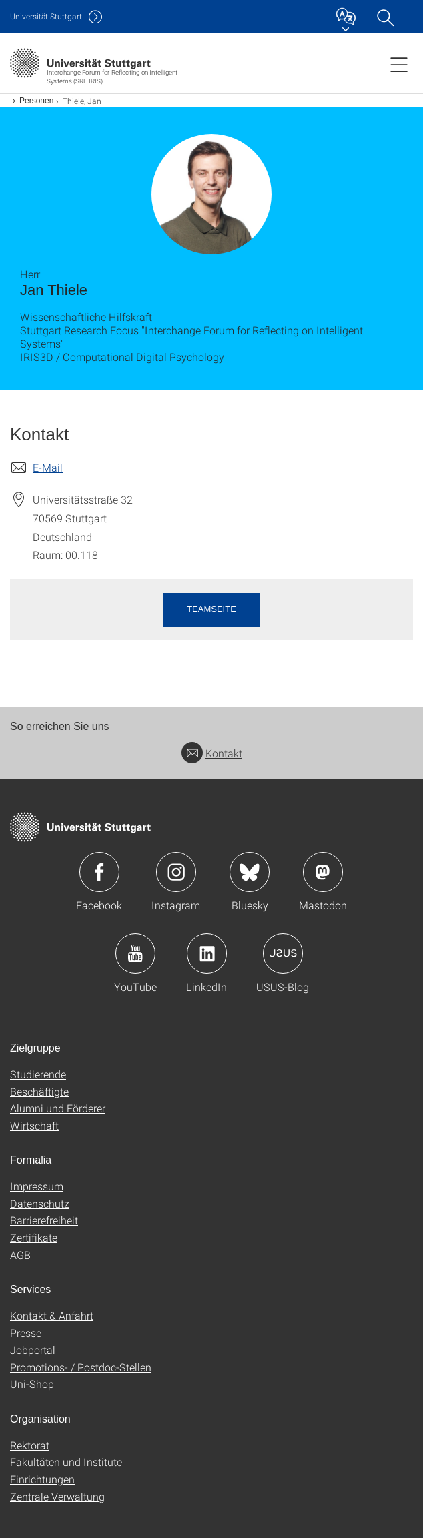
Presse (25, 1333)
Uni (46, 16)
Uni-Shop (32, 1384)
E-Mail (48, 467)
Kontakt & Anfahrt (51, 1315)
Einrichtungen (42, 1479)
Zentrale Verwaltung (57, 1496)
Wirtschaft (34, 1125)
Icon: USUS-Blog (283, 953)
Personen (36, 100)
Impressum (36, 1186)
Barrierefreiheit (44, 1220)
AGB (20, 1255)
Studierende (38, 1074)
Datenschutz (39, 1203)
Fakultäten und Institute (66, 1462)
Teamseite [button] (211, 609)
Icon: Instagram (176, 872)
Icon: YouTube (135, 953)
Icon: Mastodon (323, 872)
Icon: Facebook (99, 872)
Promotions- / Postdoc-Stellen (80, 1367)
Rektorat (29, 1445)
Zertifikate (33, 1237)
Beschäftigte (39, 1091)
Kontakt (211, 753)
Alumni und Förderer (57, 1108)
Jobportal (32, 1349)
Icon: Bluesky (250, 872)
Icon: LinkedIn (207, 953)
